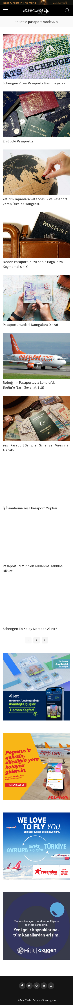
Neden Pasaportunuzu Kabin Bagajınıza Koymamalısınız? (33, 265)
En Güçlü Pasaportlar (19, 141)
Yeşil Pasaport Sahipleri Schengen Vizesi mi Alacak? (35, 448)
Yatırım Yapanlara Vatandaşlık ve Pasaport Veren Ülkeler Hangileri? (35, 202)
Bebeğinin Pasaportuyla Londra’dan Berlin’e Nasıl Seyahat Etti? (30, 385)
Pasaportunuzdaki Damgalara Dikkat (30, 325)
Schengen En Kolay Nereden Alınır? (30, 629)
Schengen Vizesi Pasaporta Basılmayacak (34, 83)
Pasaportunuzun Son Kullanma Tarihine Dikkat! (33, 569)
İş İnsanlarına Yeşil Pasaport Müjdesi (30, 508)
